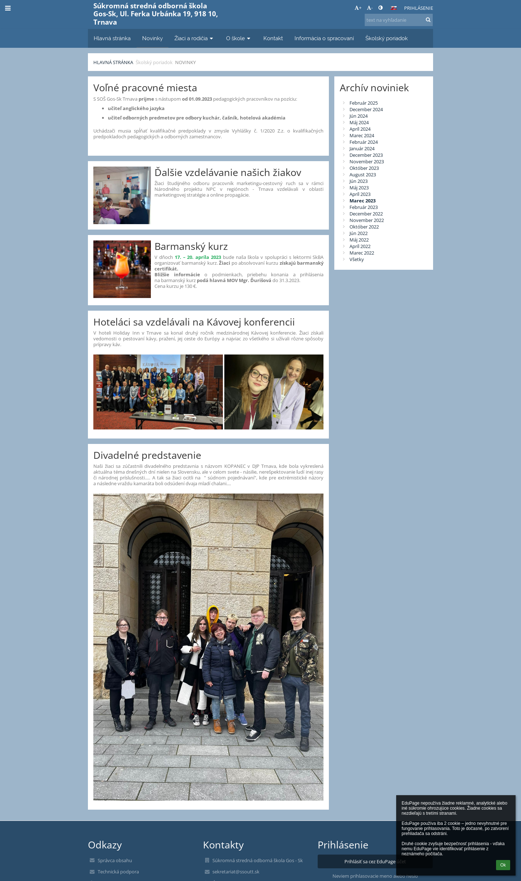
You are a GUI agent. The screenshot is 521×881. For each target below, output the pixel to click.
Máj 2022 (359, 239)
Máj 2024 (359, 122)
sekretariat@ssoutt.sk (235, 871)
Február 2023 (364, 207)
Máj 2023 (359, 187)
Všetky (357, 259)
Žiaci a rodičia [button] (194, 38)
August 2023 (363, 174)
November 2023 (367, 161)
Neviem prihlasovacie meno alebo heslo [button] (375, 876)
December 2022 (366, 213)
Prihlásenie (418, 8)
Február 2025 (364, 103)
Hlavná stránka (113, 62)
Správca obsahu (115, 860)
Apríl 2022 (360, 246)
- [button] (370, 7)
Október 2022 (364, 226)
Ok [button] (503, 865)
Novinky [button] (152, 38)
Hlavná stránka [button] (112, 38)
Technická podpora (118, 871)
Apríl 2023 (360, 194)
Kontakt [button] (273, 38)
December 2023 (366, 155)
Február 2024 (364, 142)
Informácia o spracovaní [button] (324, 38)
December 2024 (366, 109)
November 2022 (367, 220)
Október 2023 (364, 168)
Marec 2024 (362, 135)
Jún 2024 (359, 116)
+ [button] (358, 7)
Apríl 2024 (360, 129)
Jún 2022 (359, 233)
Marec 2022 (362, 252)
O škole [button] (239, 38)
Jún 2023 (359, 181)
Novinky (185, 62)
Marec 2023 (363, 200)
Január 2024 (362, 148)
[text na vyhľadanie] (398, 19)
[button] (393, 8)
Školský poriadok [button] (386, 38)
